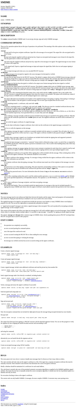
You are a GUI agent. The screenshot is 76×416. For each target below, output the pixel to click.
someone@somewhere (30, 282)
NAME (3, 398)
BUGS (2, 409)
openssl (6, 173)
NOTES (3, 404)
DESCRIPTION (5, 401)
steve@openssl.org (15, 282)
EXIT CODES (5, 406)
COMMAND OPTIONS (7, 403)
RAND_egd (64, 176)
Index (2, 9)
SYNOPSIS (4, 400)
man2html (20, 413)
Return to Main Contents (11, 9)
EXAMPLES (4, 407)
